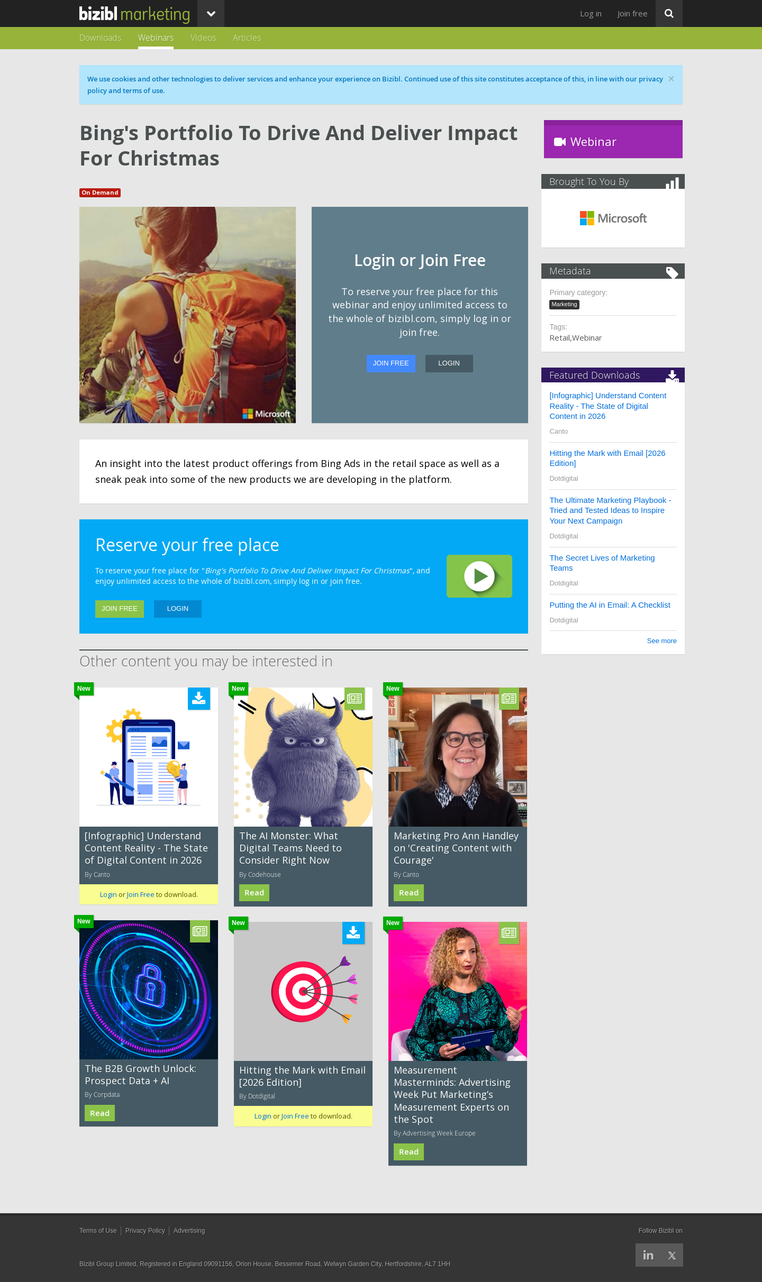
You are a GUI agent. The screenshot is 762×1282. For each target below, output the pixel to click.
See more (660, 641)
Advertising (189, 1230)
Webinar (590, 337)
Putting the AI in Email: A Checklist (612, 604)
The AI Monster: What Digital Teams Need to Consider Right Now (290, 848)
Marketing (566, 304)
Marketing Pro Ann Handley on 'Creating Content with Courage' (456, 848)
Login (448, 363)
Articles (247, 37)
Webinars (156, 37)
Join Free (391, 363)
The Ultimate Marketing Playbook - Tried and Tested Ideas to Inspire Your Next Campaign (613, 510)
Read (254, 892)
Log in (591, 13)
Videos (203, 37)
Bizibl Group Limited (107, 1264)
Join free (633, 13)
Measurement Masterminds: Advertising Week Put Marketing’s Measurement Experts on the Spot (452, 1095)
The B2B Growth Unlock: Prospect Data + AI (140, 1074)
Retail (562, 337)
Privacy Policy (145, 1230)
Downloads (100, 37)
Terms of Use (98, 1230)
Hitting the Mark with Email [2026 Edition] (302, 1076)
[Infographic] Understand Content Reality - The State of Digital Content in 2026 (146, 848)
